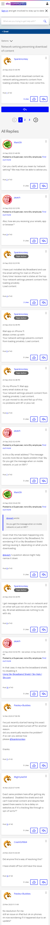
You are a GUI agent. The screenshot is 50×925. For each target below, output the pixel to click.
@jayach (10, 518)
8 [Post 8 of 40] (7, 568)
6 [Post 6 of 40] (7, 413)
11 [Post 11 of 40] (7, 759)
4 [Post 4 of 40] (7, 296)
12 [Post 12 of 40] (7, 824)
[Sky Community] (16, 4)
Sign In (47, 4)
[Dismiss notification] (46, 11)
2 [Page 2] (24, 119)
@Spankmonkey (17, 739)
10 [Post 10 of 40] (7, 688)
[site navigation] (3, 3)
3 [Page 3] (29, 119)
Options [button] (5, 41)
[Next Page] (35, 120)
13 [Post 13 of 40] (7, 876)
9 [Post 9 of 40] (7, 623)
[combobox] (22, 21)
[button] (46, 58)
